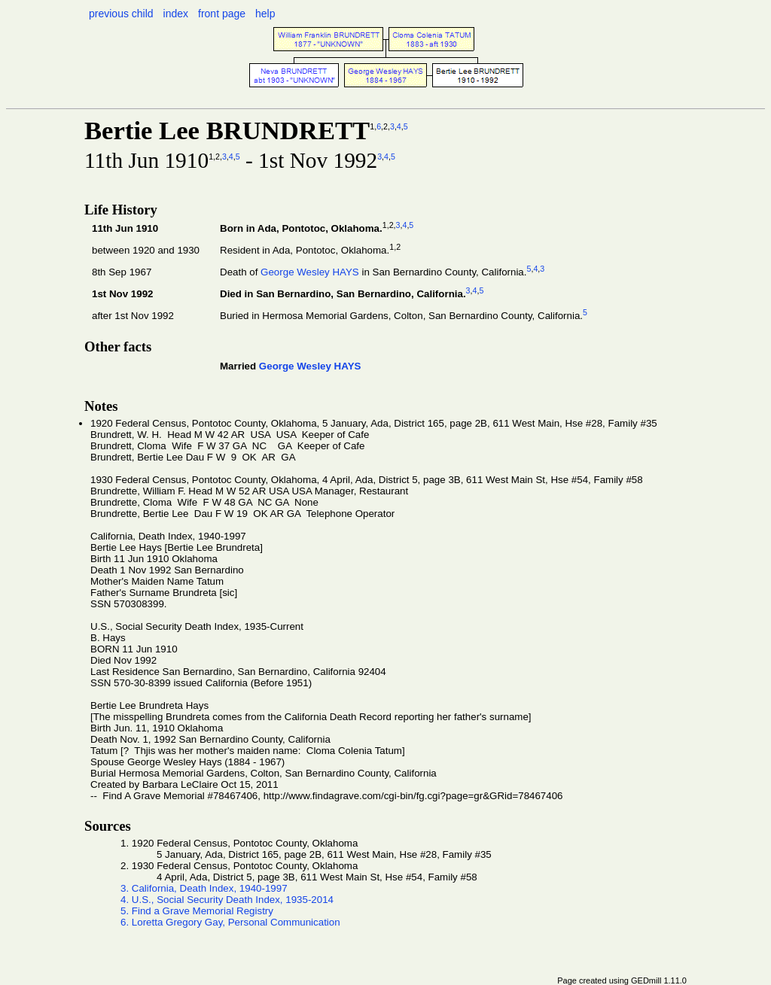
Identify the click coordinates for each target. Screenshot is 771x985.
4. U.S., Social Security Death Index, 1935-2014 (227, 899)
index (175, 14)
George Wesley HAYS (310, 272)
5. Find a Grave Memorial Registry (196, 911)
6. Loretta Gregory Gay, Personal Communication (230, 922)
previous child (121, 14)
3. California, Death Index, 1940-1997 (204, 888)
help (265, 14)
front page (221, 14)
